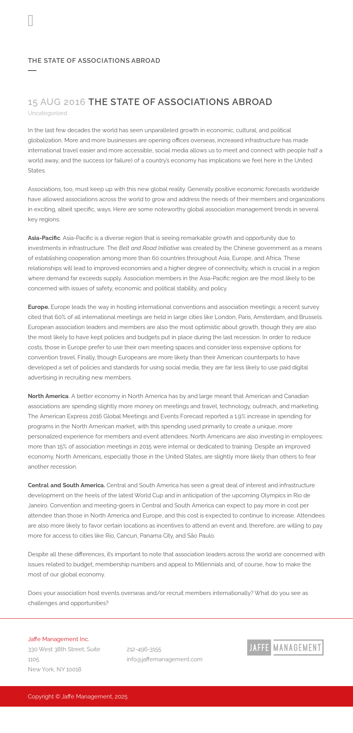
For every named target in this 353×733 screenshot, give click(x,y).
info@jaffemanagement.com (165, 659)
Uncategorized (47, 113)
